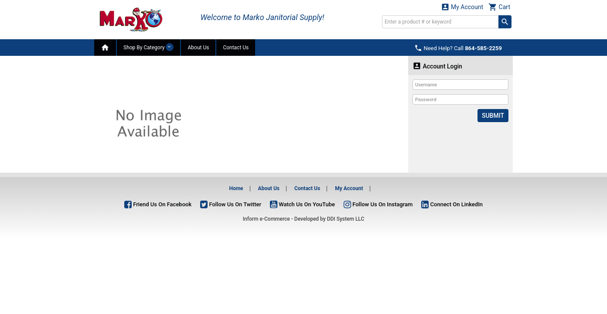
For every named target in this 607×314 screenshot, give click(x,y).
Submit (493, 115)
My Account (462, 7)
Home (236, 188)
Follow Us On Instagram (378, 204)
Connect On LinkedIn (452, 204)
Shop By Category (148, 47)
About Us (198, 47)
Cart (499, 7)
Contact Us (236, 47)
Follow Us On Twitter (230, 204)
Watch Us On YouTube (302, 204)
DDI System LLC (346, 219)
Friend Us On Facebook (157, 204)
